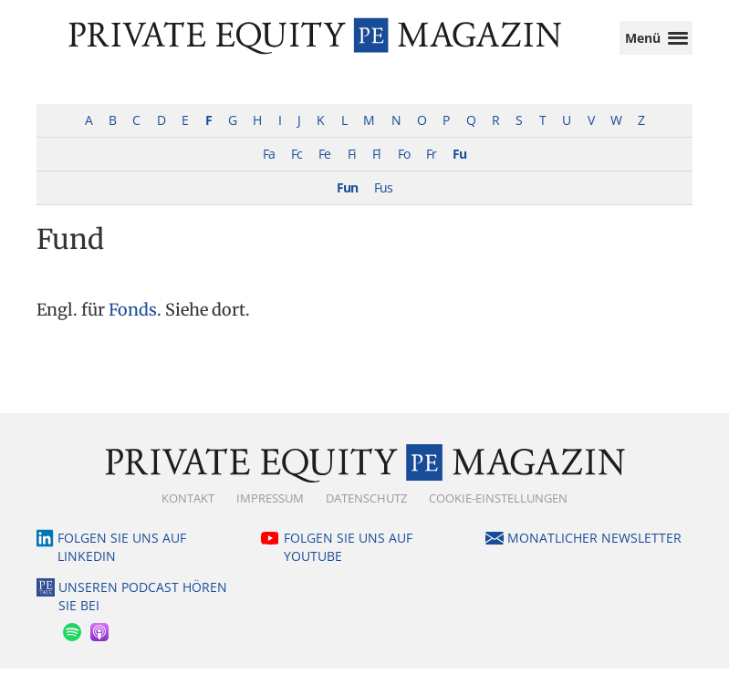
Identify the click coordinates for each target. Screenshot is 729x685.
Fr (431, 170)
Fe (324, 170)
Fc (296, 170)
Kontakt (187, 514)
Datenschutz (366, 514)
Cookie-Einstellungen (498, 514)
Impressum (270, 514)
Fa (269, 170)
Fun (347, 204)
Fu (459, 170)
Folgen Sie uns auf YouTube (348, 563)
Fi (352, 170)
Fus (383, 204)
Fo (404, 170)
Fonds (133, 326)
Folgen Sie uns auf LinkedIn (121, 563)
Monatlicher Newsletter (594, 554)
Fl (376, 170)
